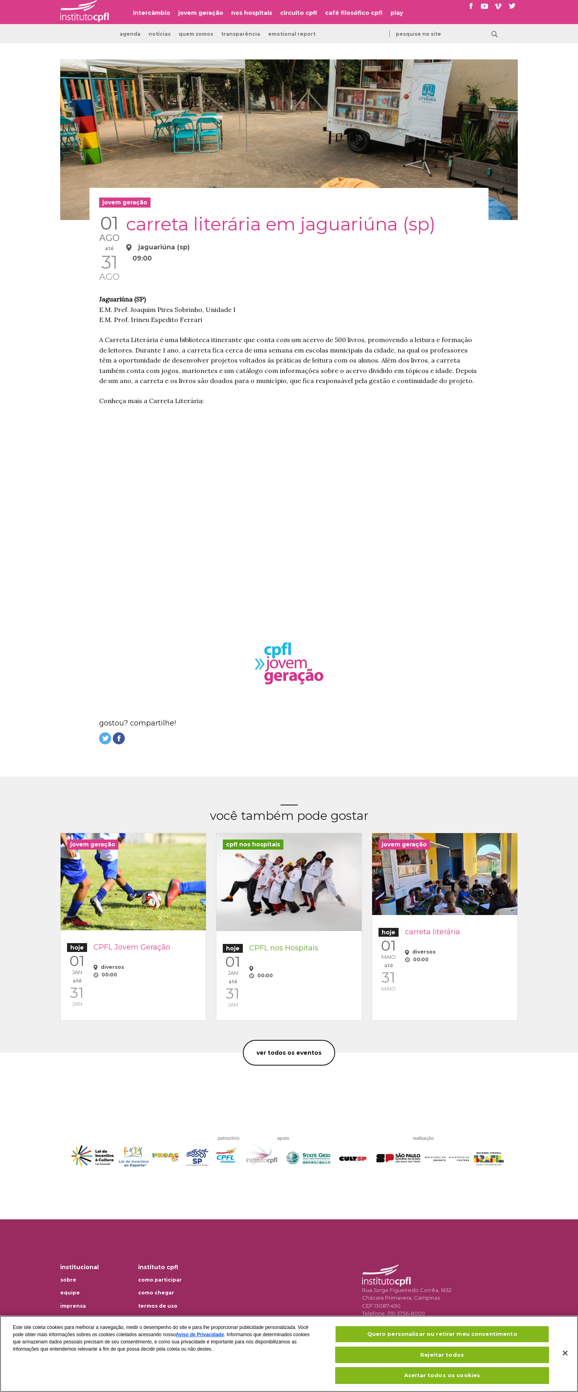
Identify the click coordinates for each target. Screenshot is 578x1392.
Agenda (130, 34)
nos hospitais (251, 13)
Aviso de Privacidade (200, 1334)
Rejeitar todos (442, 1354)
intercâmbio (151, 13)
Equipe (70, 1293)
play (397, 13)
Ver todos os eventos (289, 1052)
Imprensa (73, 1306)
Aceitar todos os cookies (442, 1375)
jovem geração (200, 13)
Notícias (160, 34)
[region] (289, 1354)
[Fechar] (565, 1353)
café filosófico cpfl (354, 13)
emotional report (291, 34)
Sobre (68, 1280)
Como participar (160, 1280)
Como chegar (156, 1293)
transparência (240, 34)
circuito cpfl (298, 13)
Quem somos (196, 34)
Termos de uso (157, 1306)
